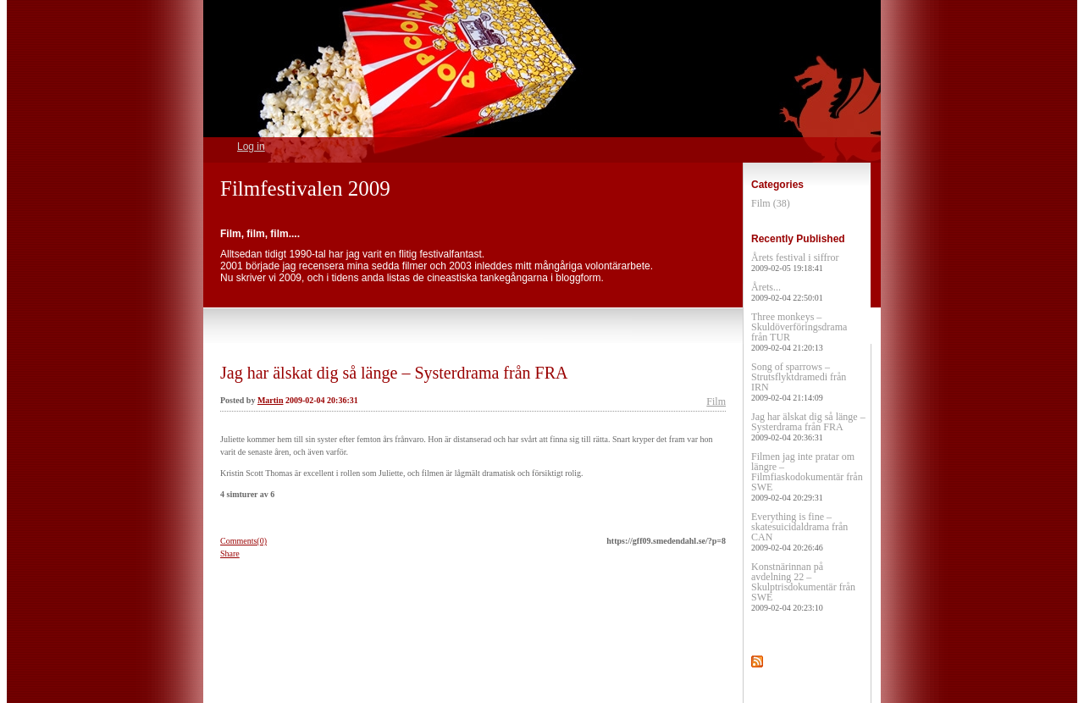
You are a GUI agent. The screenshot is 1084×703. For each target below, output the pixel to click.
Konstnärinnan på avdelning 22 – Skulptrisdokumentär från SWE (803, 586)
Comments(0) (243, 540)
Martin (270, 400)
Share (230, 553)
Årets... (787, 291)
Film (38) (770, 203)
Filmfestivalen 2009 (305, 188)
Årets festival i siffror (794, 262)
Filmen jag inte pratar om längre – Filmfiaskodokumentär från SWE (807, 476)
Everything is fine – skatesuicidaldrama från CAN (799, 531)
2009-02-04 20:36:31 (321, 400)
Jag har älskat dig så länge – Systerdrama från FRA (393, 372)
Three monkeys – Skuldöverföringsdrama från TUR (799, 331)
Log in (251, 146)
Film (716, 401)
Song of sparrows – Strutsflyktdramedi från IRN (798, 381)
